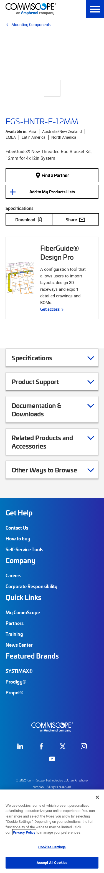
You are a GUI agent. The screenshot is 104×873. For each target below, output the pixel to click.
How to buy (18, 538)
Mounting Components (31, 24)
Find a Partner (52, 175)
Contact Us (17, 527)
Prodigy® (16, 681)
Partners (15, 623)
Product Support (42, 381)
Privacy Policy (24, 832)
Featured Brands (32, 655)
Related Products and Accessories (53, 441)
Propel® (14, 692)
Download (28, 219)
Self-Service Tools (24, 549)
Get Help (19, 512)
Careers (13, 575)
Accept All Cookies (52, 862)
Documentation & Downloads (53, 409)
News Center (19, 644)
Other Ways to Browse (51, 469)
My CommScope (23, 612)
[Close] (97, 797)
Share (75, 219)
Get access (50, 309)
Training (14, 634)
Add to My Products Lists (52, 191)
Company (20, 560)
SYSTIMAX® (19, 671)
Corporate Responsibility (31, 586)
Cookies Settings (52, 846)
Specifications (39, 357)
